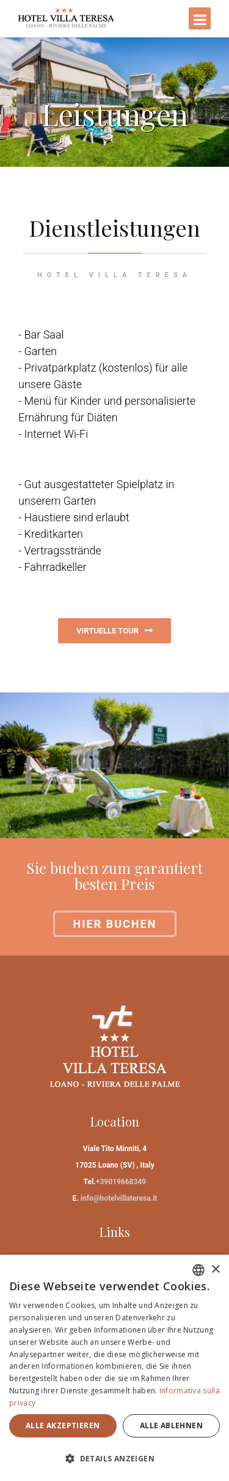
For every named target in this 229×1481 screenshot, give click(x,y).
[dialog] (114, 1368)
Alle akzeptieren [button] (63, 1425)
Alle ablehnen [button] (171, 1425)
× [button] (215, 1269)
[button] (114, 1458)
